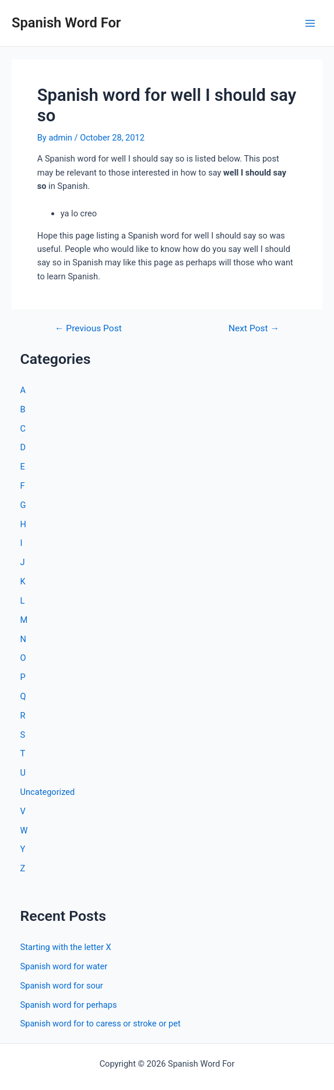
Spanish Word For (66, 23)
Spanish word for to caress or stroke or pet (100, 1023)
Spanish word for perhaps (68, 1005)
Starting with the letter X (65, 947)
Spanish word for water (64, 966)
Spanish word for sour (61, 985)
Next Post (253, 329)
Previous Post (88, 329)
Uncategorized (47, 792)
